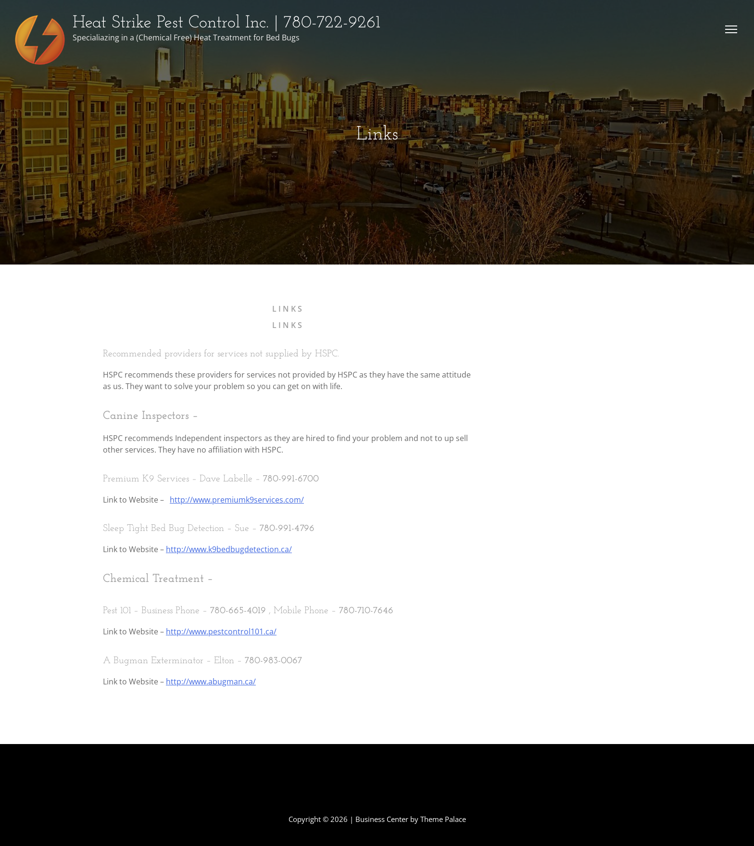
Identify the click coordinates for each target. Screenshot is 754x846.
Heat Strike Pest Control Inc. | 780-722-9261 (226, 23)
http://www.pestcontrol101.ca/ (221, 631)
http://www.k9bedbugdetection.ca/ (229, 549)
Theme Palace (443, 819)
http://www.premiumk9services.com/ (237, 499)
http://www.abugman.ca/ (211, 681)
